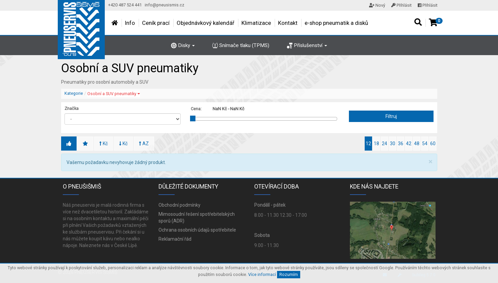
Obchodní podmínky (179, 205)
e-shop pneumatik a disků (336, 22)
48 (416, 143)
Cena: (196, 108)
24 (384, 143)
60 (433, 143)
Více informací (262, 274)
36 (400, 143)
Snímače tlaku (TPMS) (240, 45)
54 (424, 143)
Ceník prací (156, 22)
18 (376, 143)
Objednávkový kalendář (205, 22)
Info (130, 22)
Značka (71, 108)
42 (408, 143)
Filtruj (391, 116)
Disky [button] (183, 45)
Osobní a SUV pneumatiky (113, 93)
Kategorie (73, 93)
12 (368, 143)
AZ (144, 143)
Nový (377, 5)
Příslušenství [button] (307, 45)
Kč (103, 143)
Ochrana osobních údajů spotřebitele (197, 230)
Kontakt (288, 22)
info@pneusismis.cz (164, 4)
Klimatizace (256, 22)
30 (392, 143)
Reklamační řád (175, 239)
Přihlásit (401, 5)
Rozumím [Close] (288, 274)
